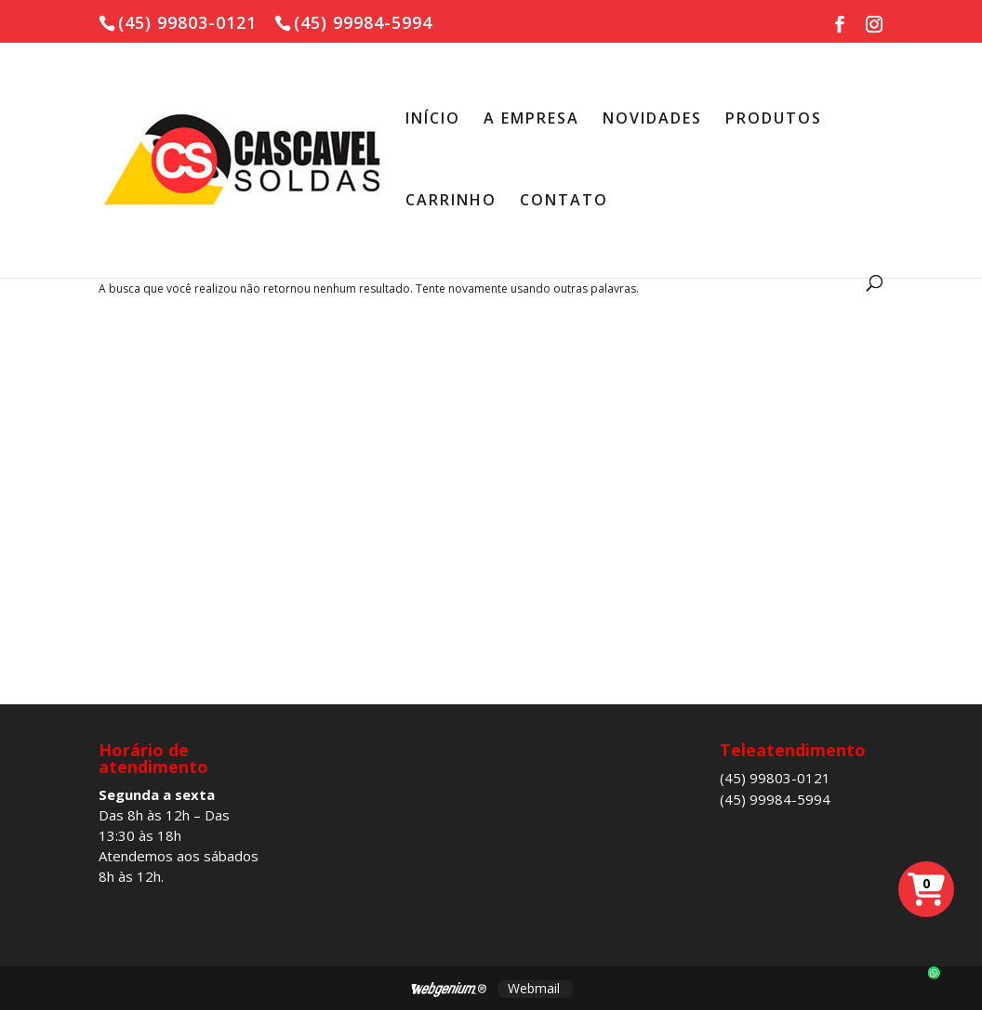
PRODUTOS (773, 119)
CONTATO (564, 201)
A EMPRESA (531, 119)
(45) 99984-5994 (775, 799)
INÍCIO (432, 119)
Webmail (534, 988)
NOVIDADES (652, 119)
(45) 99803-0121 (775, 777)
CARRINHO (451, 201)
